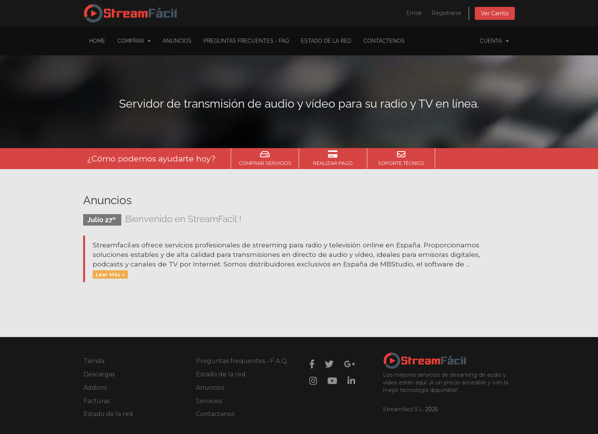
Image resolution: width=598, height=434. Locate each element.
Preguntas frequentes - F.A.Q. (242, 361)
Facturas (97, 401)
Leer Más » (110, 274)
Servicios (209, 401)
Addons (95, 387)
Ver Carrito (495, 13)
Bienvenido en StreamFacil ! (183, 218)
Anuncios (177, 41)
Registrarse (446, 13)
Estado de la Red (326, 41)
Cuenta (494, 41)
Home (97, 41)
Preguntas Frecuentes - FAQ (246, 41)
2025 (431, 409)
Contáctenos (384, 41)
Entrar (414, 13)
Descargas (99, 374)
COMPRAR (134, 41)
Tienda (94, 361)
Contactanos (215, 414)
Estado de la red (108, 414)
